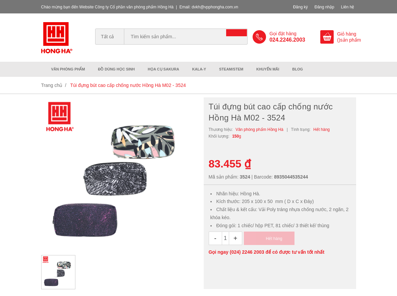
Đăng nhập (324, 7)
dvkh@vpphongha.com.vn (215, 7)
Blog (297, 69)
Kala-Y (199, 69)
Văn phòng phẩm (68, 69)
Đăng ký (300, 7)
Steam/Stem (231, 69)
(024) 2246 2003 (247, 252)
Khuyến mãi (267, 69)
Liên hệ (347, 7)
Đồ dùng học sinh (116, 69)
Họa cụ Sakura (163, 69)
